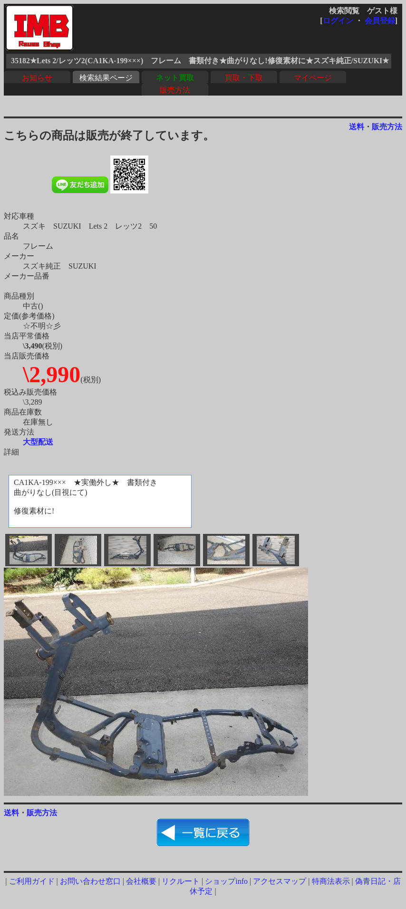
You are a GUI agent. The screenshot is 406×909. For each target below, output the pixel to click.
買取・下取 (244, 78)
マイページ (313, 78)
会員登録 (380, 21)
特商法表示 (331, 881)
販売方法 (175, 90)
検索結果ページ (106, 78)
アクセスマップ (279, 881)
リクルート (181, 881)
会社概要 (141, 881)
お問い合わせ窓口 (90, 881)
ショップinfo (226, 881)
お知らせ (37, 78)
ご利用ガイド (32, 881)
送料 (356, 127)
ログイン (338, 21)
